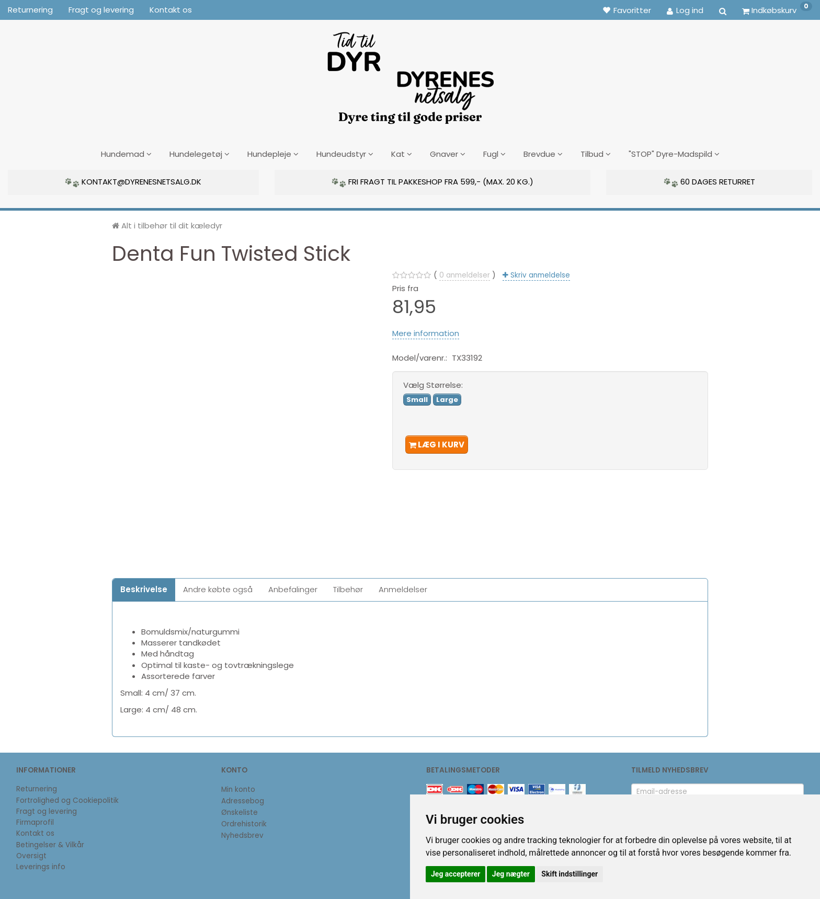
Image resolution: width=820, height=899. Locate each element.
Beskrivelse (143, 587)
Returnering (30, 9)
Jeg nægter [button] (511, 874)
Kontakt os (171, 9)
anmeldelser (464, 273)
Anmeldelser (403, 587)
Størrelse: (433, 383)
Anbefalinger (292, 587)
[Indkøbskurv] (777, 10)
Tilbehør (348, 587)
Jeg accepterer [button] (455, 874)
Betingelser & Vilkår (50, 843)
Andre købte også (218, 587)
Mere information (425, 331)
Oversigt (31, 854)
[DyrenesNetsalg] (410, 74)
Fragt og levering (101, 9)
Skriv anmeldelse (539, 273)
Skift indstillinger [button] (569, 874)
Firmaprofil (35, 821)
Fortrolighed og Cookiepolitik (67, 798)
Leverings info (40, 865)
